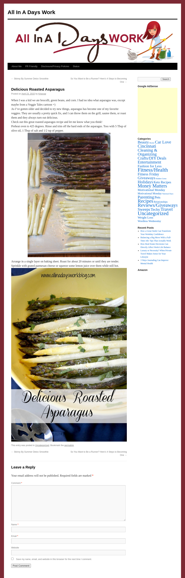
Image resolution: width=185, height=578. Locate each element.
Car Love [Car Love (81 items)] (163, 142)
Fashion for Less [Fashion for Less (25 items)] (150, 166)
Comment (16, 483)
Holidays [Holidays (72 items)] (145, 182)
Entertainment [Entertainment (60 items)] (149, 162)
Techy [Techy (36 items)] (155, 209)
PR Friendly (31, 66)
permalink (69, 445)
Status (76, 66)
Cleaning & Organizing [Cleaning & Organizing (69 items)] (147, 152)
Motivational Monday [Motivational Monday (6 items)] (150, 193)
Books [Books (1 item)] (151, 143)
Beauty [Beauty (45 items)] (143, 142)
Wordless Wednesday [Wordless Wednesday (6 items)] (149, 221)
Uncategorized (42, 445)
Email (14, 536)
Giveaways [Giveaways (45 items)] (146, 178)
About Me (17, 66)
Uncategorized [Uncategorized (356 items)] (153, 213)
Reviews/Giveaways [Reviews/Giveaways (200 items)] (158, 205)
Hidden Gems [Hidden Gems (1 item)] (161, 179)
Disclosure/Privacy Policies (55, 66)
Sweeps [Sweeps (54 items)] (144, 209)
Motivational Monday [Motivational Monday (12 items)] (151, 190)
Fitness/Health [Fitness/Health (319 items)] (153, 170)
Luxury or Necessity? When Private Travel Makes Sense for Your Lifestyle (156, 253)
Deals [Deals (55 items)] (161, 158)
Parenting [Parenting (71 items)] (146, 197)
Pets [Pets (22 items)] (157, 197)
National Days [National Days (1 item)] (167, 194)
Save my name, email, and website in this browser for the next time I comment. (54, 559)
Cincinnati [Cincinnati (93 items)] (147, 146)
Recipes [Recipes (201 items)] (145, 201)
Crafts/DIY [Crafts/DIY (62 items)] (147, 158)
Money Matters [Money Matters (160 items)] (152, 186)
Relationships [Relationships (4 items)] (161, 201)
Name (14, 524)
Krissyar (42, 94)
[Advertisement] (161, 110)
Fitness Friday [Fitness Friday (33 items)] (148, 174)
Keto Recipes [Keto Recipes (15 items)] (162, 182)
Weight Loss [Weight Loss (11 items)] (145, 217)
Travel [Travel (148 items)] (167, 209)
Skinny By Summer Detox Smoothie (29, 78)
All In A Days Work (31, 12)
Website (15, 547)
